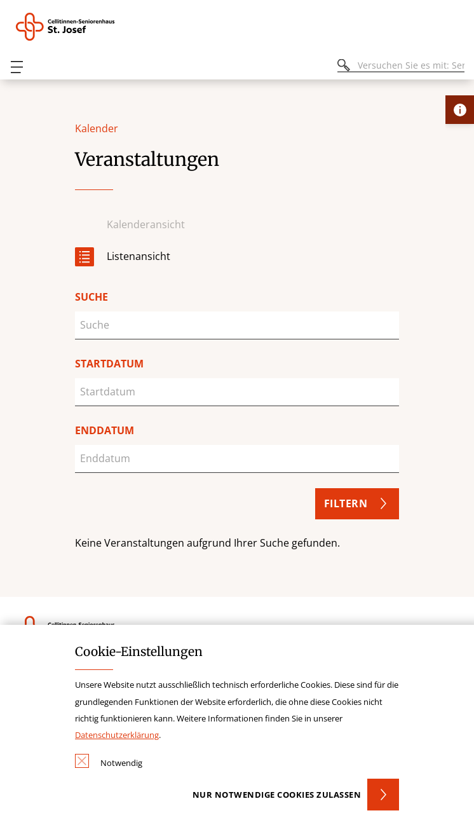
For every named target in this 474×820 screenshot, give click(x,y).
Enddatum (104, 430)
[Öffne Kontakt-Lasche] (459, 109)
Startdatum (109, 364)
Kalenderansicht (146, 224)
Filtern (346, 503)
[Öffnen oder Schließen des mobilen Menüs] (17, 67)
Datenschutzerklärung (117, 735)
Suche (91, 297)
